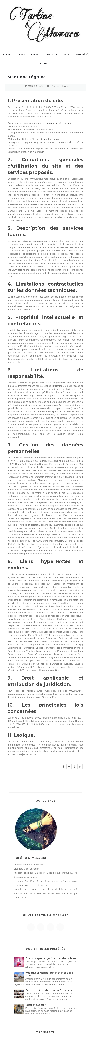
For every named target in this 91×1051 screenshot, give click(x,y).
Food (67, 54)
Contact (45, 63)
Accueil (8, 54)
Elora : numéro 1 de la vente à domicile (48, 990)
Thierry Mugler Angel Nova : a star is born (50, 958)
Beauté (35, 54)
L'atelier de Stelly (35, 1005)
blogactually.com (50, 139)
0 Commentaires (59, 86)
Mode (22, 54)
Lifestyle (52, 54)
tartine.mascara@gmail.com (56, 123)
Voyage (80, 54)
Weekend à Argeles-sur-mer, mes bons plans (49, 974)
